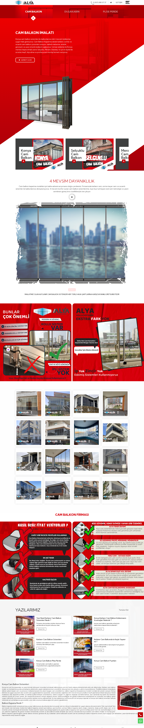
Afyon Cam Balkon (80, 690)
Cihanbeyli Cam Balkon (81, 703)
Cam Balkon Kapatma (52, 690)
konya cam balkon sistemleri (100, 642)
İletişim (119, 2)
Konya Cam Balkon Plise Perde (41, 614)
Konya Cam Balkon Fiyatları (98, 612)
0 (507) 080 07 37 (98, 2)
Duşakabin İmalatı (50, 696)
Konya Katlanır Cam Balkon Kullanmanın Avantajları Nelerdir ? (99, 573)
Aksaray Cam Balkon (80, 693)
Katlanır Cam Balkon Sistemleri (41, 592)
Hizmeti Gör (25, 61)
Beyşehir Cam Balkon (81, 699)
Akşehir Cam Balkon (80, 696)
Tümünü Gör (124, 554)
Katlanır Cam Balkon (51, 693)
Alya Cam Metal (110, 718)
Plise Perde (48, 699)
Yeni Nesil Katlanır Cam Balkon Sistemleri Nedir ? (41, 573)
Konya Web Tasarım (111, 722)
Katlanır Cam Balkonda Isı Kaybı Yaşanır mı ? (99, 594)
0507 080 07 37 (114, 697)
